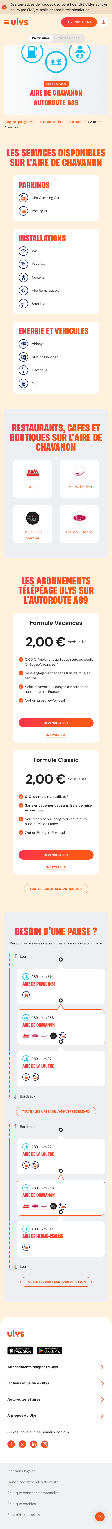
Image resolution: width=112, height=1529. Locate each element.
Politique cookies (21, 1504)
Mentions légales (21, 1471)
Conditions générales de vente (32, 1482)
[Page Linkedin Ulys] (33, 1444)
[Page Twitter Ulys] (22, 1444)
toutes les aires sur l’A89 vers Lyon (56, 1281)
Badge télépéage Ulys (18, 122)
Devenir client (79, 22)
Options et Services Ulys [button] (56, 1383)
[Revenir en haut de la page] (100, 1516)
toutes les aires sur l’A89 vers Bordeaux (56, 1111)
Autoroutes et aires (49, 122)
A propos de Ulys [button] (56, 1415)
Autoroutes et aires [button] (56, 1399)
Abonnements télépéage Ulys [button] (56, 1367)
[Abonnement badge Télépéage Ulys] (19, 21)
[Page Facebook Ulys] (11, 1444)
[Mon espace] (103, 22)
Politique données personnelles (33, 1492)
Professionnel (69, 38)
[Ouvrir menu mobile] (6, 22)
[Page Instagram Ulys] (45, 1444)
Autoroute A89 (76, 122)
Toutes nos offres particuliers (56, 888)
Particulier (40, 38)
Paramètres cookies (24, 1514)
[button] (56, 735)
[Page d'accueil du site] (15, 1334)
